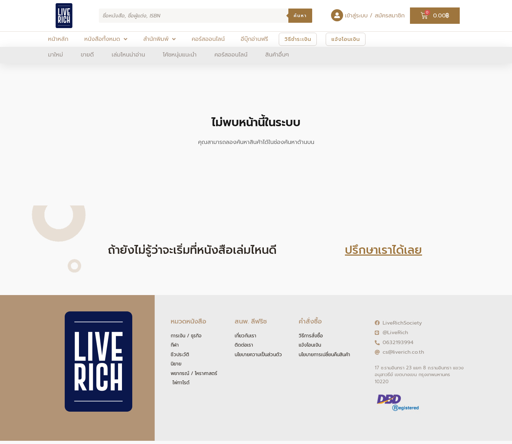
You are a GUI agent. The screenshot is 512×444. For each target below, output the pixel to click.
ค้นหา (300, 15)
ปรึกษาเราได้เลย (383, 250)
